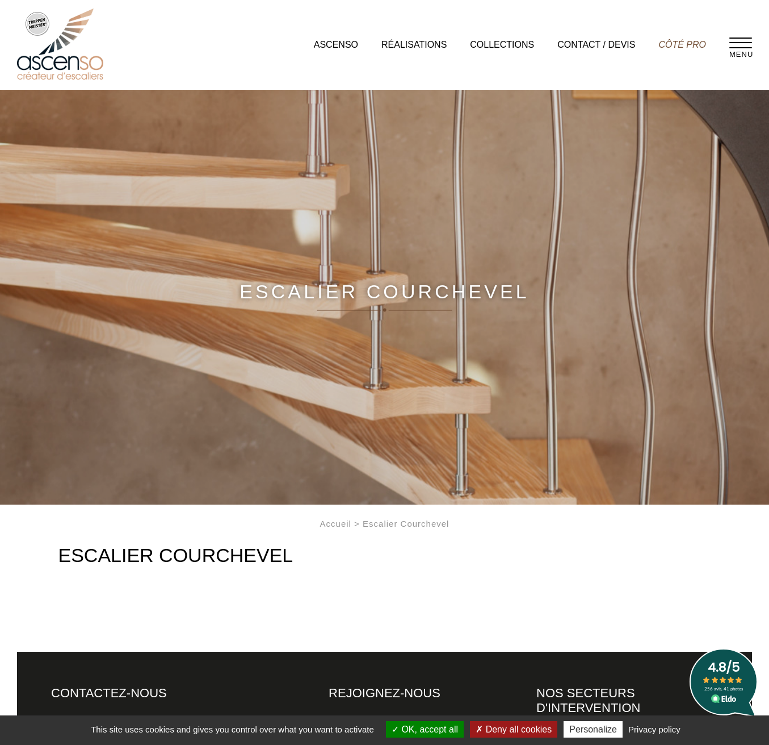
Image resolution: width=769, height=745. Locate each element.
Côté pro (682, 44)
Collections (502, 44)
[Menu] (740, 42)
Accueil (335, 523)
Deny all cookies (514, 729)
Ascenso (336, 44)
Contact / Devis (596, 44)
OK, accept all (425, 729)
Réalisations (414, 44)
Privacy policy (654, 729)
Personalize (593, 729)
